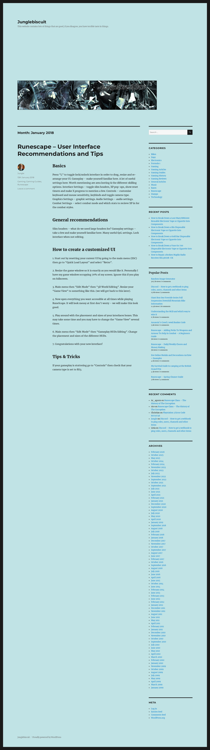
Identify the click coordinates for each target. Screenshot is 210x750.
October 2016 (157, 562)
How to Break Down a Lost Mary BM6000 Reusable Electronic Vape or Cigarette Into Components (170, 221)
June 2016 (155, 574)
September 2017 (158, 550)
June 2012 (155, 599)
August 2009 (157, 672)
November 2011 (158, 611)
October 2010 (157, 638)
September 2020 (158, 507)
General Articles (158, 182)
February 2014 (157, 590)
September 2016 (158, 565)
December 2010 (158, 632)
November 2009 (158, 666)
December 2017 (158, 541)
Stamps (154, 194)
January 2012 (157, 605)
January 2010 (157, 663)
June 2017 (155, 556)
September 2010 (158, 642)
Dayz (153, 157)
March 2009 (156, 684)
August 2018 (156, 528)
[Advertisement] (105, 56)
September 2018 (158, 525)
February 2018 (157, 534)
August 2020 (157, 510)
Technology (156, 197)
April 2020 (156, 519)
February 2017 (157, 559)
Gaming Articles (158, 169)
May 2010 (155, 651)
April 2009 (156, 681)
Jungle (21, 173)
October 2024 (157, 461)
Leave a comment (26, 188)
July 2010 (155, 645)
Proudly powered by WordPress (46, 737)
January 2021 (157, 501)
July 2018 (155, 531)
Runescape (23, 184)
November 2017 (158, 544)
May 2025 (155, 458)
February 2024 (157, 464)
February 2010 (157, 660)
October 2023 (157, 470)
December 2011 (158, 608)
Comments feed (158, 715)
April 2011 (155, 623)
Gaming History (158, 175)
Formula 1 (155, 163)
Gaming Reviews (159, 179)
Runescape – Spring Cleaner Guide (167, 377)
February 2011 (157, 626)
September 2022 (158, 479)
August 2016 (157, 568)
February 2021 (157, 498)
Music (154, 185)
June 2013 (155, 593)
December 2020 (158, 504)
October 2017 (157, 547)
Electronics (156, 160)
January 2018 (157, 537)
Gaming (21, 181)
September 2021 (158, 485)
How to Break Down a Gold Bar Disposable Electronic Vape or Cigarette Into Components (170, 239)
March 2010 (156, 657)
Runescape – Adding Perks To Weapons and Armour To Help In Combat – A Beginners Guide (171, 333)
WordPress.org (158, 718)
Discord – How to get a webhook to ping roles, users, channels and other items (171, 422)
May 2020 (155, 516)
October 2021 (157, 482)
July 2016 (155, 571)
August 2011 (156, 614)
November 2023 (158, 467)
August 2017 (156, 553)
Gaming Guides (33, 181)
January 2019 (157, 522)
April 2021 (155, 495)
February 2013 (157, 596)
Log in (154, 708)
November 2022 (158, 476)
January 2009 (157, 687)
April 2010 (155, 654)
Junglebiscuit (32, 21)
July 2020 (155, 513)
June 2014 (155, 586)
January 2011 (157, 629)
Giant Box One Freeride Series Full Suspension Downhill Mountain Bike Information (168, 300)
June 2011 (155, 617)
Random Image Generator (163, 279)
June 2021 (155, 492)
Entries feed (156, 712)
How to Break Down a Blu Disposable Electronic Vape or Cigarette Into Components (168, 230)
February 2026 (158, 452)
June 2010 (155, 648)
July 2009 (155, 675)
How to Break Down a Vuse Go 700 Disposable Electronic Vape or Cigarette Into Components (171, 248)
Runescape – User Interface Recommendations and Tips (60, 150)
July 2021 (155, 489)
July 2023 (155, 473)
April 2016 (156, 577)
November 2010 (158, 635)
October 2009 (157, 669)
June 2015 (155, 580)
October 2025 (157, 455)
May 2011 (155, 620)
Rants (153, 188)
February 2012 (157, 602)
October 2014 (157, 583)
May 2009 (155, 678)
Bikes (153, 154)
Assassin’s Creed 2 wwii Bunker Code (168, 322)
